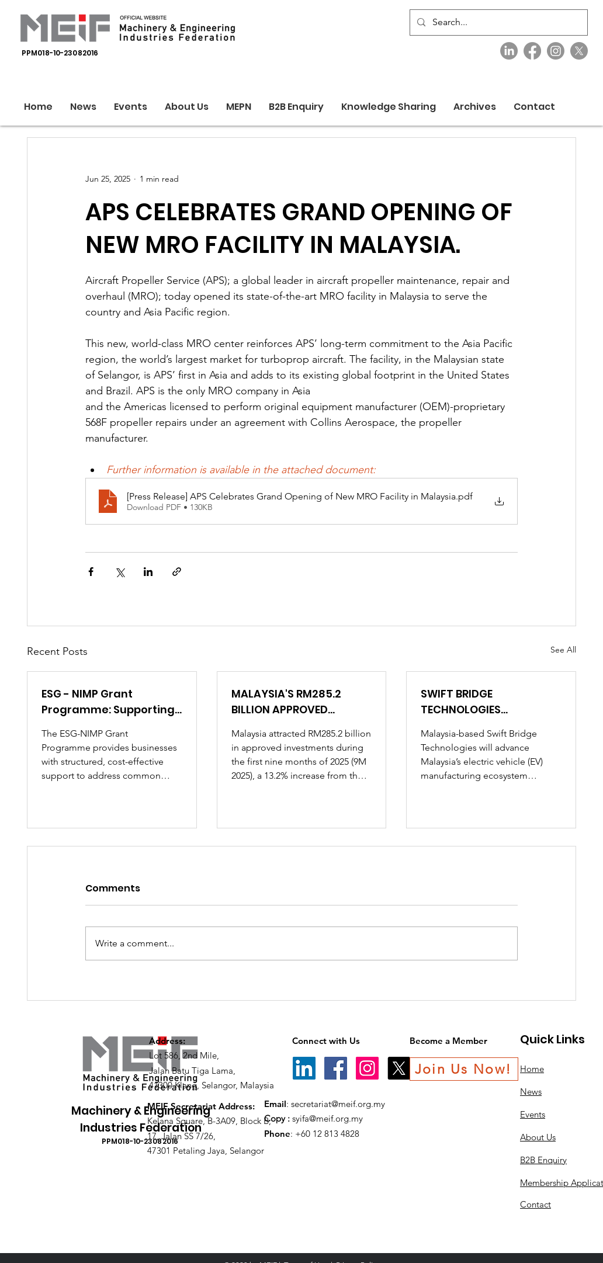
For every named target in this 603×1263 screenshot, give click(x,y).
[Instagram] (555, 51)
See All (563, 649)
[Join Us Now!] (464, 1069)
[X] (579, 51)
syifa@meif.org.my (327, 1118)
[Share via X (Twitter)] (119, 571)
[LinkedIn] (509, 51)
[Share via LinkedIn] (148, 571)
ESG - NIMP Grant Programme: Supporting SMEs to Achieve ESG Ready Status (108, 701)
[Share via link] (176, 571)
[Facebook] (532, 51)
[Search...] (497, 22)
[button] (186, 107)
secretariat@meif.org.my (338, 1103)
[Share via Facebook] (90, 571)
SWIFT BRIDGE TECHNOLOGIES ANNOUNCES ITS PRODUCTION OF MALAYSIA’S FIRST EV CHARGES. (475, 701)
